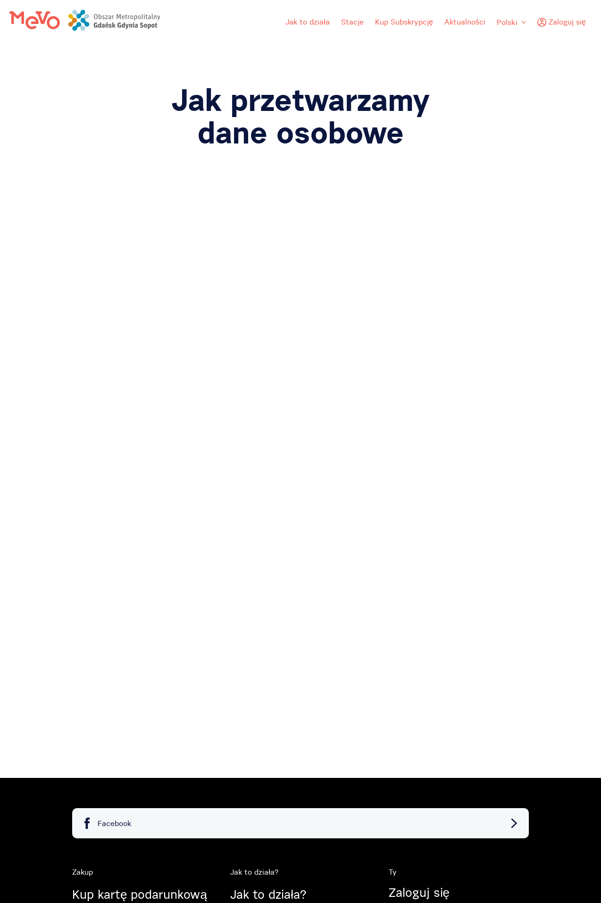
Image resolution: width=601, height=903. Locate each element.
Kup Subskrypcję (404, 21)
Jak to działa (307, 21)
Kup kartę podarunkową (139, 894)
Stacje (352, 21)
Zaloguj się (419, 892)
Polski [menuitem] (511, 22)
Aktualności (464, 21)
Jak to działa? (268, 894)
